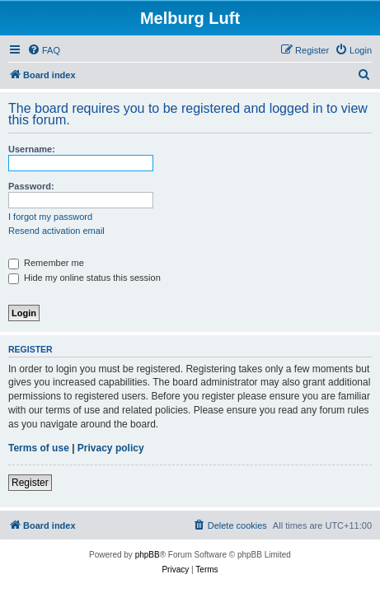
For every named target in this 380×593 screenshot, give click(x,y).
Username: (31, 149)
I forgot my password (50, 217)
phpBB (147, 554)
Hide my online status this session (84, 277)
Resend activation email (56, 231)
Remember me (46, 263)
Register (30, 482)
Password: (31, 186)
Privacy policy (110, 448)
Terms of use (38, 448)
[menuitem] (43, 50)
